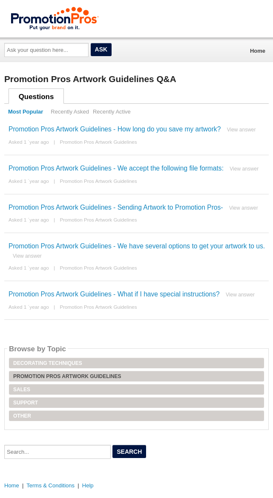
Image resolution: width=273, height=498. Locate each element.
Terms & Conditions (50, 485)
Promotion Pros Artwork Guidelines (98, 142)
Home (257, 51)
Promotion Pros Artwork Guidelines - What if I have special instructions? (114, 294)
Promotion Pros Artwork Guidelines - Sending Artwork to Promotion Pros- (116, 207)
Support (25, 403)
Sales (21, 390)
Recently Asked (70, 111)
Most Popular (25, 111)
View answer (241, 130)
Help (88, 485)
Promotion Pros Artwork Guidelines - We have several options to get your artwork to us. (137, 246)
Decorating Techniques (47, 363)
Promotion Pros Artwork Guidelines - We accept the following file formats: (116, 168)
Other (22, 416)
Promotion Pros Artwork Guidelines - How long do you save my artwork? (115, 129)
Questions (36, 97)
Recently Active (112, 111)
